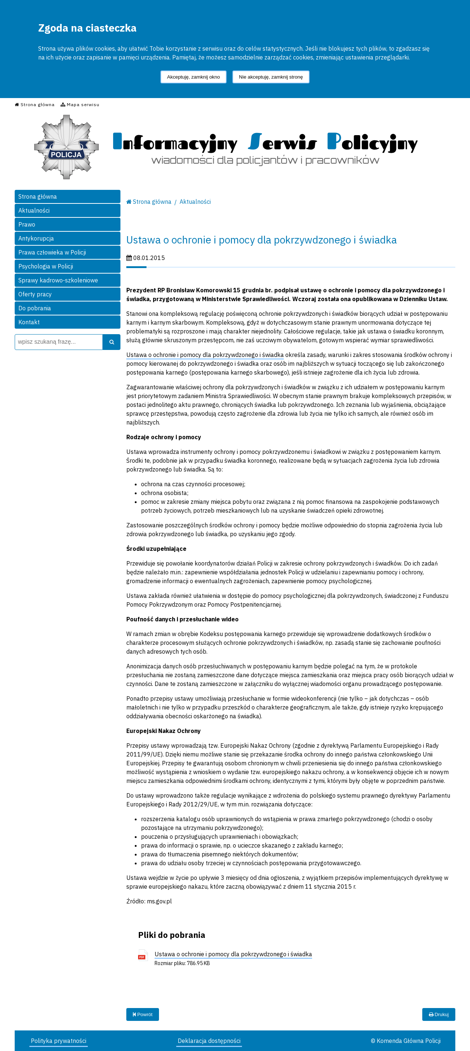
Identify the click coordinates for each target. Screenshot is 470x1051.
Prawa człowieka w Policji (52, 252)
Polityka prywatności (58, 1040)
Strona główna (37, 196)
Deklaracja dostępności (209, 1040)
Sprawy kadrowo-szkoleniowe (58, 280)
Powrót (142, 1014)
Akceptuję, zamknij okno (193, 77)
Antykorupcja (36, 238)
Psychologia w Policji (45, 266)
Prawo (26, 224)
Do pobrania (34, 308)
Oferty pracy (35, 294)
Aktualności (34, 210)
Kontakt (29, 322)
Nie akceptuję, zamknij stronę (271, 77)
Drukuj (439, 1014)
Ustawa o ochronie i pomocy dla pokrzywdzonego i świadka (205, 354)
